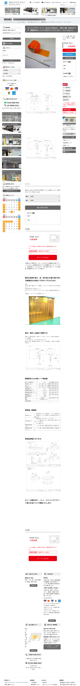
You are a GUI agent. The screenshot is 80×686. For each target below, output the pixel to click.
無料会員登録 (9, 43)
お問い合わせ (69, 54)
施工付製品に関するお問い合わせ (68, 684)
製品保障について (67, 143)
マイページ (65, 2)
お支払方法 (50, 574)
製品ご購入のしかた (9, 684)
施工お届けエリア (33, 624)
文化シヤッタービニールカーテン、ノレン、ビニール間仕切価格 (29, 19)
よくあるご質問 (69, 134)
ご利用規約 (33, 682)
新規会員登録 (69, 148)
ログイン (68, 151)
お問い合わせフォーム (11, 190)
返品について (66, 145)
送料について (66, 140)
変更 (33, 213)
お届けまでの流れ (33, 574)
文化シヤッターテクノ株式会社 (49, 684)
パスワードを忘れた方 (9, 63)
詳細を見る (33, 585)
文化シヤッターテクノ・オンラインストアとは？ (16, 682)
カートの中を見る (35, 2)
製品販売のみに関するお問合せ (67, 682)
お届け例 (44, 682)
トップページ (8, 19)
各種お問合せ (73, 2)
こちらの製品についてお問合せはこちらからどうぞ (52, 646)
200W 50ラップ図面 (69, 137)
